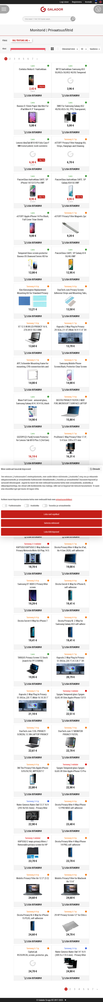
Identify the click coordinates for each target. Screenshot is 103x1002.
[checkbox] (11, 505)
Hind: (4, 48)
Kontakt (88, 1)
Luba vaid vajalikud (51, 514)
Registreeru (77, 1)
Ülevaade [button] (95, 469)
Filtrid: (4, 40)
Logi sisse (64, 1)
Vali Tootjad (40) (21, 40)
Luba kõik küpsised (51, 531)
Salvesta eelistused (51, 523)
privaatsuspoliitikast (64, 499)
